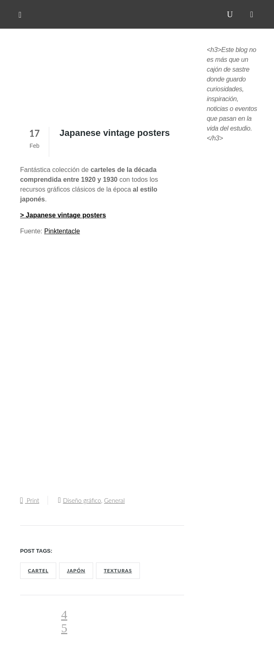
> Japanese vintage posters (63, 215)
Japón (76, 570)
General (114, 500)
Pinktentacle (62, 231)
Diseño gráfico (82, 500)
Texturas (118, 570)
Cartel (38, 570)
